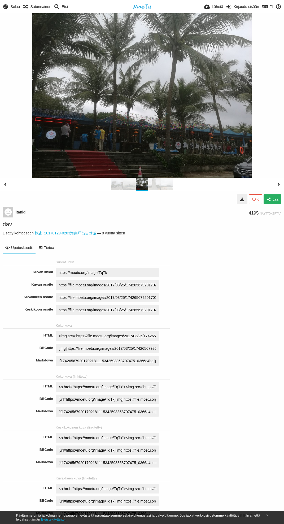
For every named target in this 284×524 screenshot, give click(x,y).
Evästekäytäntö (53, 519)
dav (7, 224)
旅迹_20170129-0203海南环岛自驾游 (65, 233)
